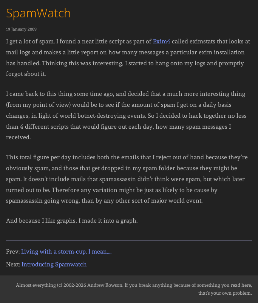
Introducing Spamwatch (54, 264)
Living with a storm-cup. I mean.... (66, 251)
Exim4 (161, 41)
